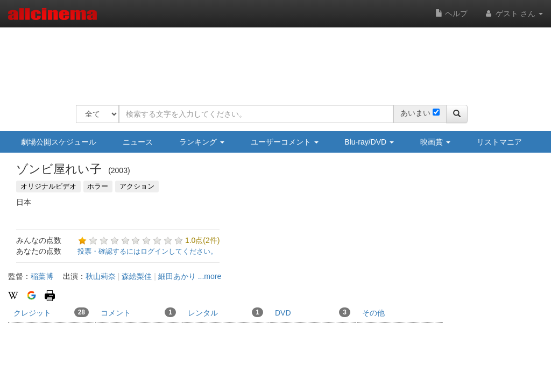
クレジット (51, 312)
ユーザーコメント (285, 142)
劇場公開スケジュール (58, 142)
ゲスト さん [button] (513, 13)
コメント (138, 312)
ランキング (201, 142)
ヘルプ (451, 13)
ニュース (138, 142)
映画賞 (435, 142)
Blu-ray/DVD (369, 142)
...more (210, 276)
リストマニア (499, 142)
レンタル (225, 312)
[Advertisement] (272, 59)
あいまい (415, 113)
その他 (373, 313)
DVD (312, 312)
